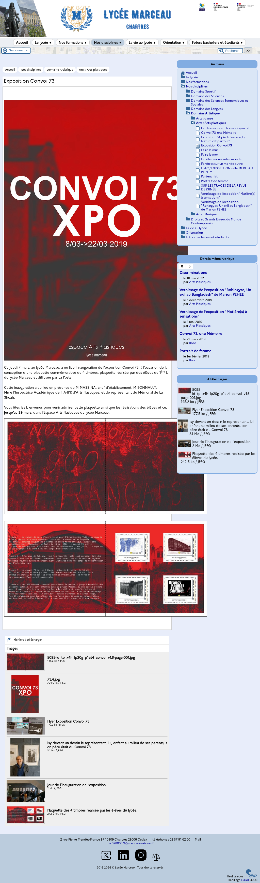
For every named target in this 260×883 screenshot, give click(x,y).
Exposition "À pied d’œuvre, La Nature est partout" (223, 139)
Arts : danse (204, 118)
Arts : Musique (206, 214)
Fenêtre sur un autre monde (221, 159)
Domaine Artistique (60, 69)
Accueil (22, 42)
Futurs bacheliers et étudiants (217, 42)
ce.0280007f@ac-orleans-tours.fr (131, 843)
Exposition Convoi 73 (216, 145)
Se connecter (19, 50)
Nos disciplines (108, 42)
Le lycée (43, 42)
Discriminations (193, 272)
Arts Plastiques (199, 282)
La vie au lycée (142, 42)
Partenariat (209, 176)
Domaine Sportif (203, 91)
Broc (192, 343)
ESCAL (245, 880)
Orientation (174, 42)
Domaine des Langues (207, 109)
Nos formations (73, 42)
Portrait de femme (214, 181)
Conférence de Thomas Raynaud (225, 128)
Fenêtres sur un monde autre (222, 164)
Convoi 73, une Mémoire (218, 132)
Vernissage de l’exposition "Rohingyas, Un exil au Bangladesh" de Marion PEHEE (226, 205)
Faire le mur (209, 150)
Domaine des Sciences (207, 96)
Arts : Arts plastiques (93, 69)
